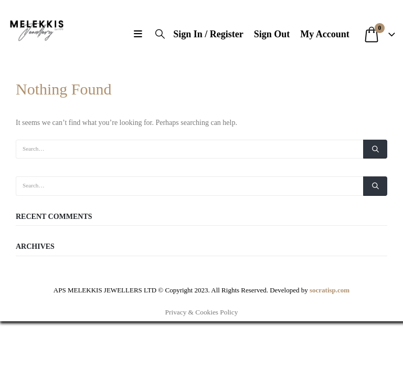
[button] (140, 34)
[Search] (375, 149)
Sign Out (272, 34)
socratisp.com (329, 290)
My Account (324, 34)
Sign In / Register (208, 34)
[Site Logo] (37, 29)
